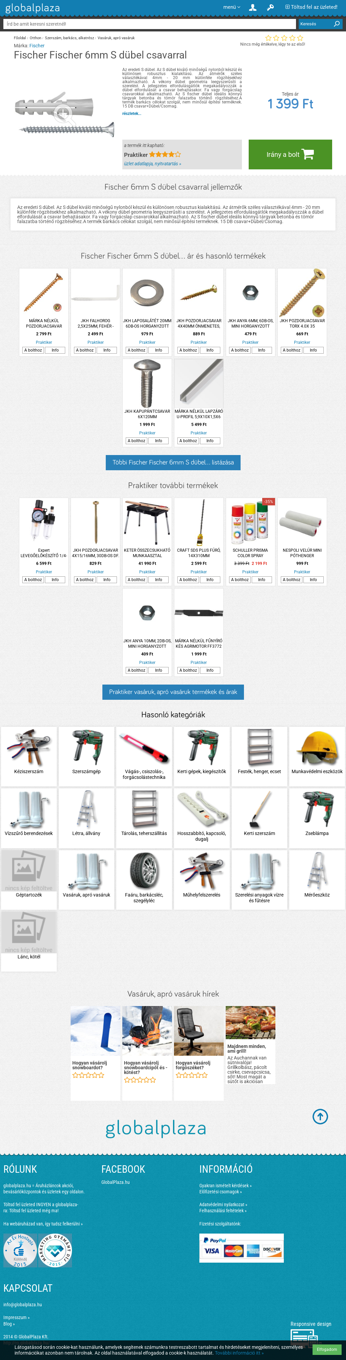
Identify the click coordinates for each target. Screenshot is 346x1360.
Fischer (37, 45)
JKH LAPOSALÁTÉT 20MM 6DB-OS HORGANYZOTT (147, 323)
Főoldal (20, 38)
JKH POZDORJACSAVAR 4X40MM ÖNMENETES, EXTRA (198, 323)
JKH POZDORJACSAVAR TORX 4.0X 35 (302, 323)
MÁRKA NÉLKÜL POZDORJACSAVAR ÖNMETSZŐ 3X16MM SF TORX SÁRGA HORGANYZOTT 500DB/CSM (44, 323)
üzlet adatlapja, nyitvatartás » (152, 163)
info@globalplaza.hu (22, 1304)
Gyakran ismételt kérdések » (225, 1185)
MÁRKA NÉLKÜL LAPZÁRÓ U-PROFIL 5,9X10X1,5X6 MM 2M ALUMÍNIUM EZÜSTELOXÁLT (199, 414)
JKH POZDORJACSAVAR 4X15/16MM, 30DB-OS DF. (95, 553)
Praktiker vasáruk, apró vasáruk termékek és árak (173, 692)
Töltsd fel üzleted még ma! (33, 1210)
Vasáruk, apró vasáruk (116, 38)
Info (55, 350)
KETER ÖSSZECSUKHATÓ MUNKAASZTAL (147, 553)
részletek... (131, 113)
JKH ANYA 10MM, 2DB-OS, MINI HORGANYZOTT (147, 644)
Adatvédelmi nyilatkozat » (223, 1204)
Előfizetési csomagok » (220, 1191)
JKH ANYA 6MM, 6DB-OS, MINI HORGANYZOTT (250, 323)
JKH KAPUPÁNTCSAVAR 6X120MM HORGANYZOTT (147, 414)
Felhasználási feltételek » (223, 1210)
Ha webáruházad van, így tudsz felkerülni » (43, 1223)
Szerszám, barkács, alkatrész (69, 38)
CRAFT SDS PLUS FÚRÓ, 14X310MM (198, 553)
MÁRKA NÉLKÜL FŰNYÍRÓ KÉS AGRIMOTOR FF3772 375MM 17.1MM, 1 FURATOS (198, 644)
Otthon (35, 38)
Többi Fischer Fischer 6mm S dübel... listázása (173, 462)
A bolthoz (33, 350)
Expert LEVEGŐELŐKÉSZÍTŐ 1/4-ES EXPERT (44, 553)
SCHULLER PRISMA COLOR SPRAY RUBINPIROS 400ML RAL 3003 (250, 553)
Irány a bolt (290, 154)
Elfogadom (327, 1349)
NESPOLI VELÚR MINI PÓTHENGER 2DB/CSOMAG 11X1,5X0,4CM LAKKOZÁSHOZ (302, 553)
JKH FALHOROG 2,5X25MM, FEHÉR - (96, 323)
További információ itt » (239, 1353)
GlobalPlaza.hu (115, 1182)
